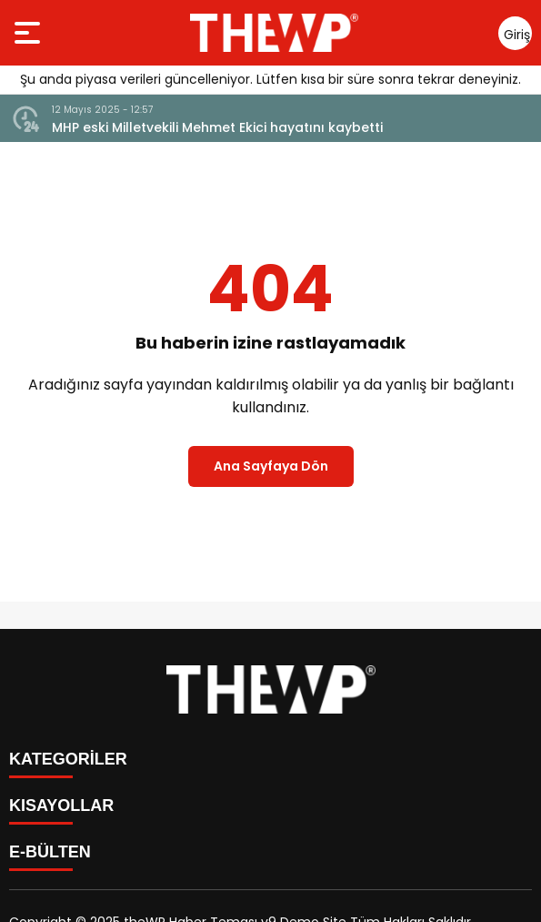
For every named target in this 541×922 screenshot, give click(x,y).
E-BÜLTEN (50, 852)
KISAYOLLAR (61, 805)
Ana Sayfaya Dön (271, 466)
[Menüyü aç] (29, 33)
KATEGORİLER (68, 759)
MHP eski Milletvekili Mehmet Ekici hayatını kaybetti (217, 127)
